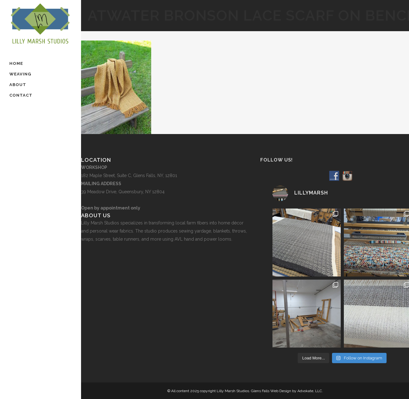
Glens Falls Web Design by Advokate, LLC (286, 391)
